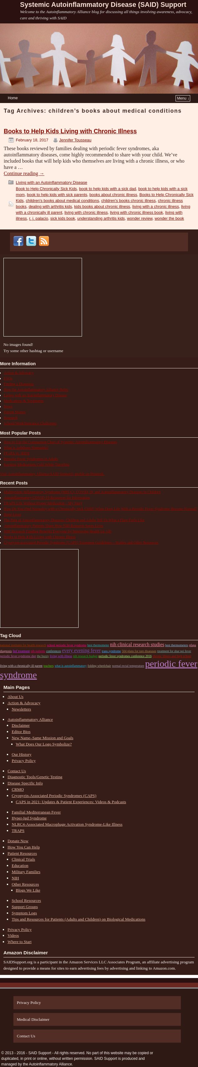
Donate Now (17, 840)
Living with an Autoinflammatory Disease (51, 182)
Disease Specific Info (25, 783)
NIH (15, 878)
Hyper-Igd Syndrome (29, 818)
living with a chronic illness (155, 206)
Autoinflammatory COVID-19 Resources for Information (47, 497)
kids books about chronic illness (102, 206)
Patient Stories (15, 412)
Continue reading (24, 173)
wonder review (139, 218)
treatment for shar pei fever (174, 651)
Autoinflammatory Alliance (30, 719)
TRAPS (18, 830)
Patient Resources (22, 853)
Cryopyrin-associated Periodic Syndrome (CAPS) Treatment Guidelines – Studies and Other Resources (81, 542)
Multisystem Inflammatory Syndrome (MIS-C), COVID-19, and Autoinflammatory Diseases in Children (82, 492)
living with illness (61, 656)
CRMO (18, 789)
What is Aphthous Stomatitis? (26, 447)
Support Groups (25, 906)
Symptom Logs (24, 913)
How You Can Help (23, 847)
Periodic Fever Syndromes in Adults (31, 459)
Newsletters (21, 709)
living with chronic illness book (136, 212)
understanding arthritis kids (101, 218)
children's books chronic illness (128, 200)
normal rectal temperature (128, 665)
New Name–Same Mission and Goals (42, 737)
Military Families (26, 871)
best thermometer (98, 645)
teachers (48, 665)
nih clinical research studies (137, 644)
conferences (53, 651)
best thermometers (176, 645)
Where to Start (19, 941)
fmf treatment (21, 651)
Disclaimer (21, 725)
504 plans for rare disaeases (139, 651)
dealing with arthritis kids (50, 206)
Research (10, 417)
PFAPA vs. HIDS (16, 453)
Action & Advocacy (19, 373)
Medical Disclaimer (33, 1019)
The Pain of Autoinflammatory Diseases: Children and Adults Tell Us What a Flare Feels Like (74, 520)
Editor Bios (21, 731)
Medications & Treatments (24, 401)
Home (13, 98)
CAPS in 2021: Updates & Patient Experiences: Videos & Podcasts (71, 801)
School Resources (26, 900)
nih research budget (85, 656)
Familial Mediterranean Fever (36, 812)
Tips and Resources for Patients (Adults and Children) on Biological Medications (78, 919)
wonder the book (169, 218)
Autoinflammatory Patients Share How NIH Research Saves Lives (53, 526)
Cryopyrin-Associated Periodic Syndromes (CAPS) (54, 795)
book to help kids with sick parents (57, 194)
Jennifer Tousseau (75, 140)
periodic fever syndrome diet (18, 656)
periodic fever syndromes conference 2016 (125, 656)
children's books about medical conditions (62, 200)
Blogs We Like (28, 890)
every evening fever (81, 650)
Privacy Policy (24, 760)
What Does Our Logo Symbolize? (44, 744)
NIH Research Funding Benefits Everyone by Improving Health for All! (58, 531)
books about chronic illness (113, 194)
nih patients (38, 651)
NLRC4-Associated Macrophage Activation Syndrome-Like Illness (67, 824)
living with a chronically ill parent (21, 665)
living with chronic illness (86, 212)
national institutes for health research (23, 645)
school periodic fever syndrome (66, 645)
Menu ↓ (183, 98)
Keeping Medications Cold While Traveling (36, 464)
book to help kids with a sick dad (107, 188)
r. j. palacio (38, 218)
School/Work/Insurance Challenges (30, 423)
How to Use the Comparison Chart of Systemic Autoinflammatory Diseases (60, 442)
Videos (13, 935)
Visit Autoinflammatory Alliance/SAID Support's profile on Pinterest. (52, 474)
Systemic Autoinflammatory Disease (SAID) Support (103, 4)
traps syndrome (111, 651)
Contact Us (16, 771)
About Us (15, 696)
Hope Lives (12, 514)
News (8, 406)
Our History (21, 754)
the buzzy (43, 656)
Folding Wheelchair (99, 665)
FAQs (8, 378)
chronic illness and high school (171, 656)
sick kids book (62, 218)
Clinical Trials (23, 859)
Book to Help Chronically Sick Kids (46, 188)
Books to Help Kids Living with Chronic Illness (70, 131)
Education (20, 865)
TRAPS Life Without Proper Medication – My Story (43, 503)
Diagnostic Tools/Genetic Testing (34, 776)
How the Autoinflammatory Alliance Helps (36, 389)
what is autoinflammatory (71, 665)
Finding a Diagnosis (19, 384)
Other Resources (25, 884)
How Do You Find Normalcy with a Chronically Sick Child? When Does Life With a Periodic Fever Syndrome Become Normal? (100, 509)
